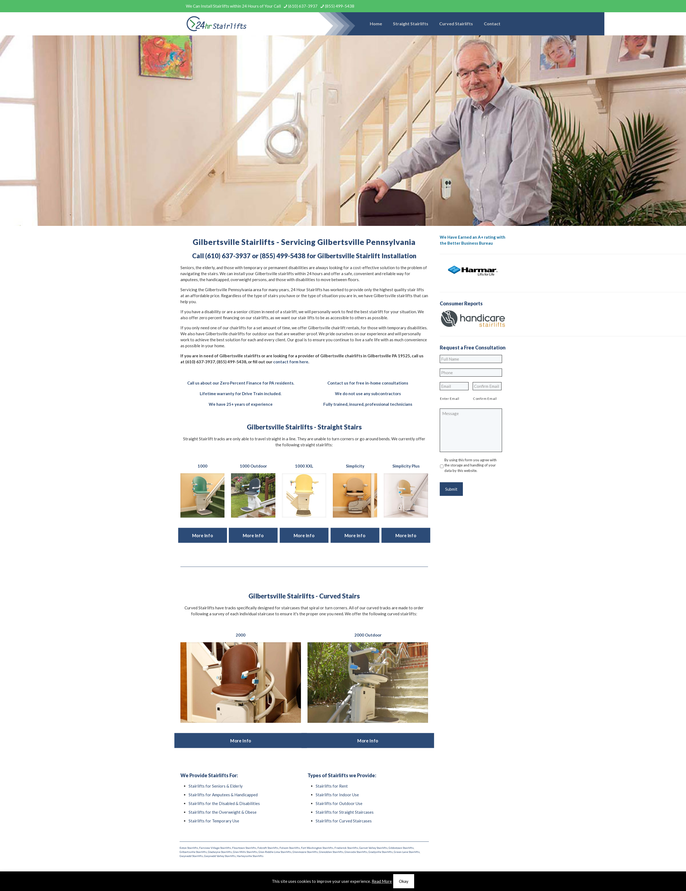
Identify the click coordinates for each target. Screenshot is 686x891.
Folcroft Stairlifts (267, 847)
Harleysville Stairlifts (250, 856)
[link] (202, 495)
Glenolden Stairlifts (331, 851)
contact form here (290, 361)
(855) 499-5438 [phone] (339, 6)
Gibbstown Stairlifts (401, 847)
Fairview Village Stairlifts (215, 847)
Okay (403, 881)
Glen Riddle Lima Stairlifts (275, 851)
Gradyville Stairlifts (380, 851)
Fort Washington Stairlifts (317, 847)
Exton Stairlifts (189, 847)
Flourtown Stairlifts (244, 847)
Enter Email (449, 399)
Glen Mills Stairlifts (245, 851)
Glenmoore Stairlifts (305, 851)
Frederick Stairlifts (346, 847)
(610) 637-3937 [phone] (303, 6)
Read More (382, 881)
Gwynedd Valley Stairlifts (220, 856)
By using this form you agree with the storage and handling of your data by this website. (470, 465)
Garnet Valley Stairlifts (373, 847)
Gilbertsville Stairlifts (193, 851)
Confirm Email (485, 399)
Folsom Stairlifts (289, 847)
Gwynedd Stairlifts (191, 856)
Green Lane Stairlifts (407, 851)
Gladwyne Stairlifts (220, 851)
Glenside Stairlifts (355, 851)
